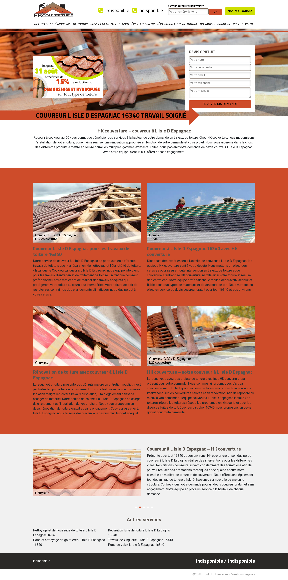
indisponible (113, 10)
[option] (144, 470)
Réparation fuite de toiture (176, 24)
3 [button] (144, 507)
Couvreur (147, 24)
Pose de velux (243, 24)
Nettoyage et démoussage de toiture (61, 24)
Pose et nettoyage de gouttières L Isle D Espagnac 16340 (69, 542)
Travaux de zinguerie (215, 24)
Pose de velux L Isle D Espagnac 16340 (136, 545)
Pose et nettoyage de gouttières (114, 24)
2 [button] (140, 507)
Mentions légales (243, 574)
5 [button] (152, 507)
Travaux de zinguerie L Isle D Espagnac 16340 (140, 540)
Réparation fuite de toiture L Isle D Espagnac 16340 (139, 532)
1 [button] (136, 507)
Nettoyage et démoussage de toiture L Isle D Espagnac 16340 (64, 532)
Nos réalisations (240, 11)
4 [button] (148, 507)
